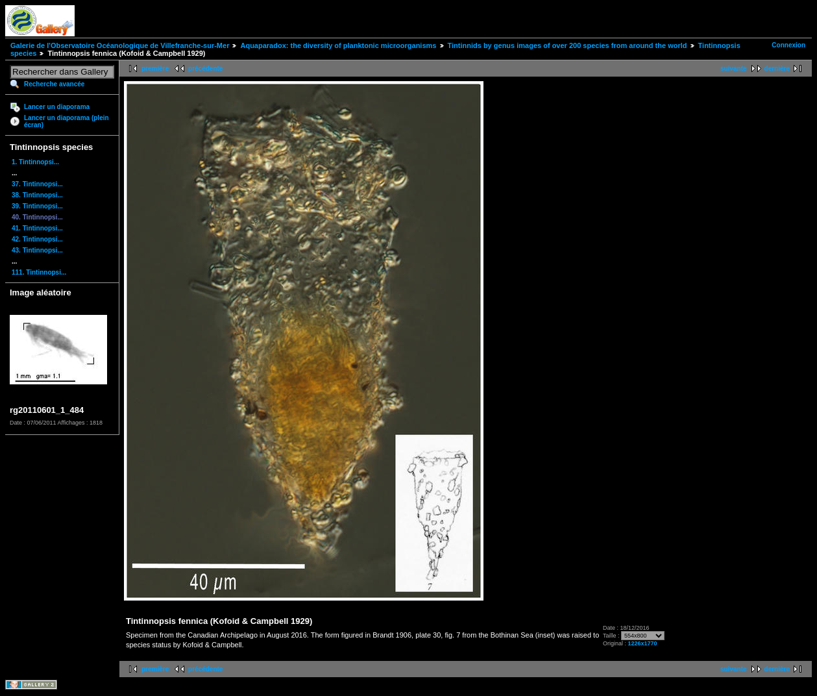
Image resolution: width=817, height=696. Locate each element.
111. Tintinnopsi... (39, 272)
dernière (777, 68)
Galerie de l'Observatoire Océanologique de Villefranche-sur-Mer (119, 45)
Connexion (788, 45)
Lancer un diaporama (57, 106)
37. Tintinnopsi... (37, 184)
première (155, 68)
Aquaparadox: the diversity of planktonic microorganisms (338, 45)
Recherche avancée (54, 84)
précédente (205, 68)
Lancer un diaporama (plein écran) (66, 121)
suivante (733, 68)
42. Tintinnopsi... (37, 239)
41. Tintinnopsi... (37, 228)
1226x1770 (642, 643)
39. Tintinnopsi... (37, 206)
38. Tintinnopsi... (37, 195)
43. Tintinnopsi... (37, 250)
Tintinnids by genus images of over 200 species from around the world (567, 45)
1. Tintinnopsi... (35, 162)
